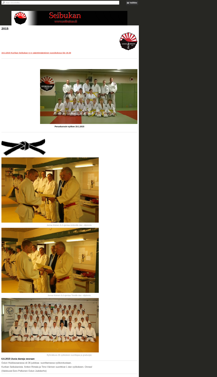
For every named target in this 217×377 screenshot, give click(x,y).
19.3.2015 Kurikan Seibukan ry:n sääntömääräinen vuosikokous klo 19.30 (36, 53)
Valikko (133, 2)
